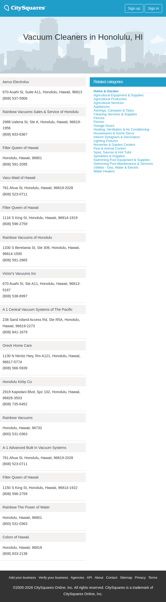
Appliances (102, 106)
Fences (99, 118)
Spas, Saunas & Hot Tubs (112, 152)
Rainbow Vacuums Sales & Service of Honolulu (41, 112)
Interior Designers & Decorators (117, 137)
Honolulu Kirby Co (17, 382)
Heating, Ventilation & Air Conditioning (121, 129)
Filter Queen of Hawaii (20, 148)
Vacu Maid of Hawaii (19, 178)
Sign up (134, 8)
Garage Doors (104, 125)
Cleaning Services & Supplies (115, 114)
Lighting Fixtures (106, 141)
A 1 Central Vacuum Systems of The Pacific (37, 309)
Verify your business (53, 577)
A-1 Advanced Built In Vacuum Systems (34, 448)
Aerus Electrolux (16, 82)
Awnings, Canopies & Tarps (114, 110)
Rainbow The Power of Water (26, 507)
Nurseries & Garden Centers (114, 145)
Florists (99, 122)
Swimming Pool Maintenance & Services (123, 164)
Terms (152, 577)
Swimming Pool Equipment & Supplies (122, 160)
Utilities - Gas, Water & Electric (116, 167)
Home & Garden (106, 91)
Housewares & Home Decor (114, 133)
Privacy (140, 577)
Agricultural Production (110, 99)
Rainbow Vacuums (18, 418)
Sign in (153, 8)
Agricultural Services (109, 103)
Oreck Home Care (17, 345)
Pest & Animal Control (110, 148)
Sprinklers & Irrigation (109, 156)
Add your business (22, 577)
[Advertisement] (128, 211)
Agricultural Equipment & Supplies (119, 95)
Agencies (77, 577)
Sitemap (126, 577)
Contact (111, 577)
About (99, 577)
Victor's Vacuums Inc (19, 273)
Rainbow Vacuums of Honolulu (27, 237)
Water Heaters (104, 171)
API (89, 577)
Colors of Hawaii (16, 537)
